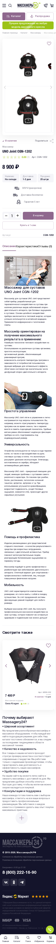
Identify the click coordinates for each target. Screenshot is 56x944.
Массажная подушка (14, 700)
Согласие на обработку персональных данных (22, 857)
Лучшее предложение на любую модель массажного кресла (28, 25)
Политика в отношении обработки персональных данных (27, 860)
